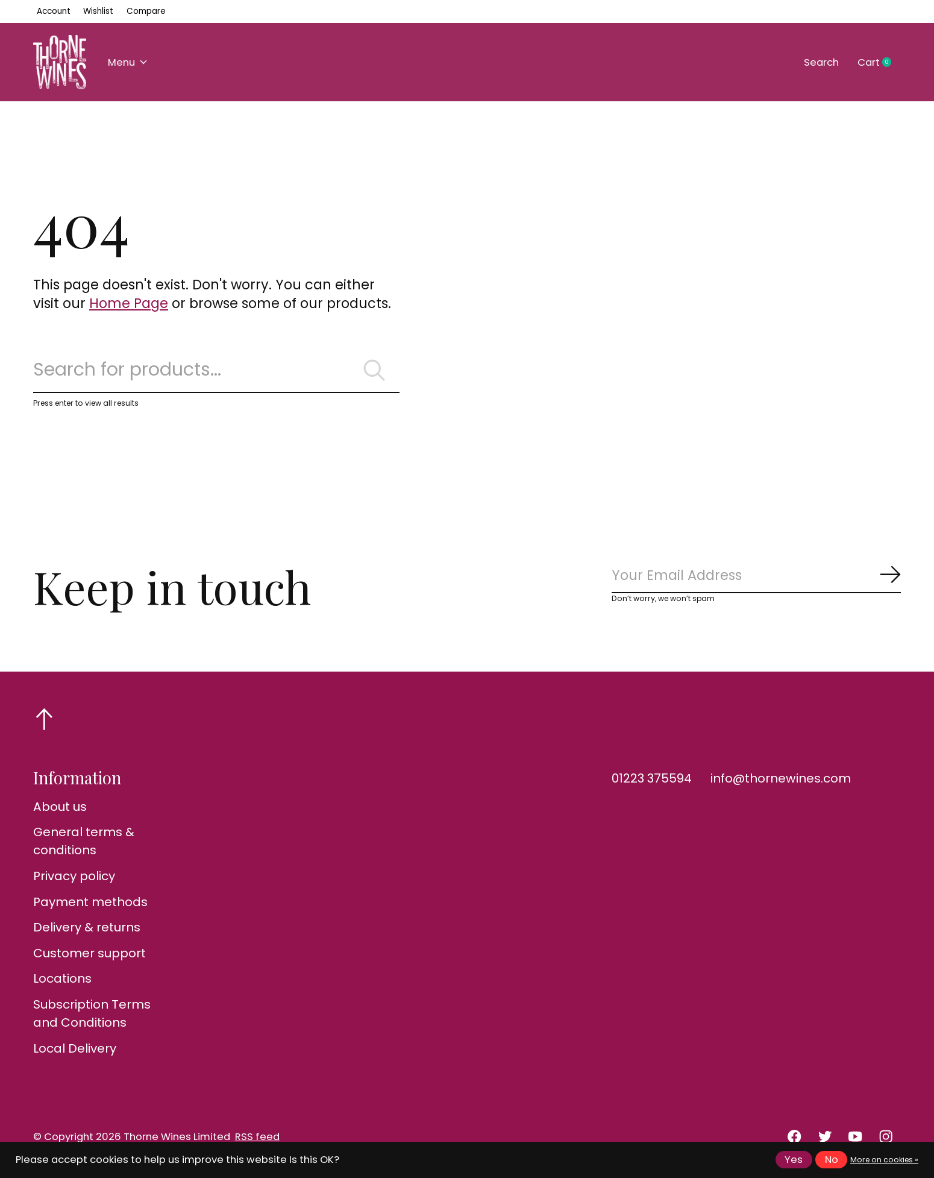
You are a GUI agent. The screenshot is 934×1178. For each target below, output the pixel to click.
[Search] (216, 370)
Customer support (89, 953)
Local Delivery (74, 1048)
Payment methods (90, 901)
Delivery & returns (86, 927)
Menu (127, 62)
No (831, 1160)
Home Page (128, 303)
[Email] (756, 576)
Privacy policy (74, 876)
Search (821, 62)
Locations (62, 978)
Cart (879, 62)
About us (60, 806)
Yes (794, 1160)
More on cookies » (884, 1159)
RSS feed (257, 1137)
